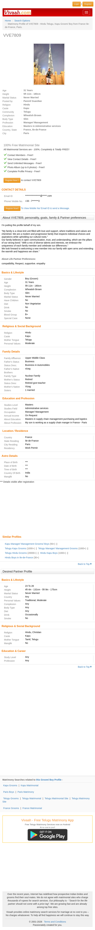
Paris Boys (8, 792)
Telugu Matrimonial (31, 798)
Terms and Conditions (55, 921)
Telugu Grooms (11, 798)
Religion (6, 104)
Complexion (8, 115)
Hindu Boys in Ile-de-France (19, 557)
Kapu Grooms (10, 785)
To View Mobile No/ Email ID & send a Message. (45, 208)
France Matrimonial (32, 808)
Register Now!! (12, 208)
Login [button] (76, 4)
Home (8, 20)
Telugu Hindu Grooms (16, 553)
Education (7, 126)
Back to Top (85, 564)
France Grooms (11, 808)
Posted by (7, 101)
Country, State (9, 129)
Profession (7, 122)
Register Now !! (12, 180)
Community (8, 112)
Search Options (22, 20)
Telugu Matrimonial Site (56, 798)
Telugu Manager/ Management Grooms (58, 548)
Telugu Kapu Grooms (15, 548)
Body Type (7, 119)
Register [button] (88, 4)
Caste (5, 108)
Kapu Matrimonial (29, 785)
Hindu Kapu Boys (49, 553)
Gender (8, 279)
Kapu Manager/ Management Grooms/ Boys (27, 544)
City (4, 133)
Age (4, 90)
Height (5, 94)
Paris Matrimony (26, 792)
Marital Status (9, 97)
